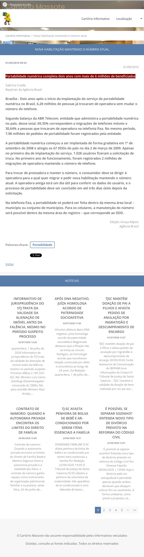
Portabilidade (42, 245)
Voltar (9, 264)
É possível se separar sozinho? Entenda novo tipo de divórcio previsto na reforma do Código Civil (116, 423)
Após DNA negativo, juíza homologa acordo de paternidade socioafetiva (72, 308)
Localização (124, 19)
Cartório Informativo (95, 19)
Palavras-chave (16, 245)
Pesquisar (5, 4)
